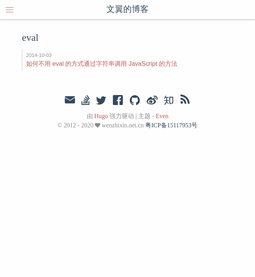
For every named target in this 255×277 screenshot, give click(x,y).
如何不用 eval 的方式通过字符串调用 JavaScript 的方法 (101, 63)
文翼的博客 (127, 9)
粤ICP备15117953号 (171, 125)
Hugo (101, 116)
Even (162, 116)
